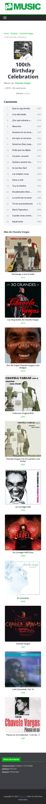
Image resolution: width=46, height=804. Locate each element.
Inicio (6, 33)
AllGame (5, 772)
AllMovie (5, 769)
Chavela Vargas (26, 33)
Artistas (14, 33)
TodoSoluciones (8, 766)
